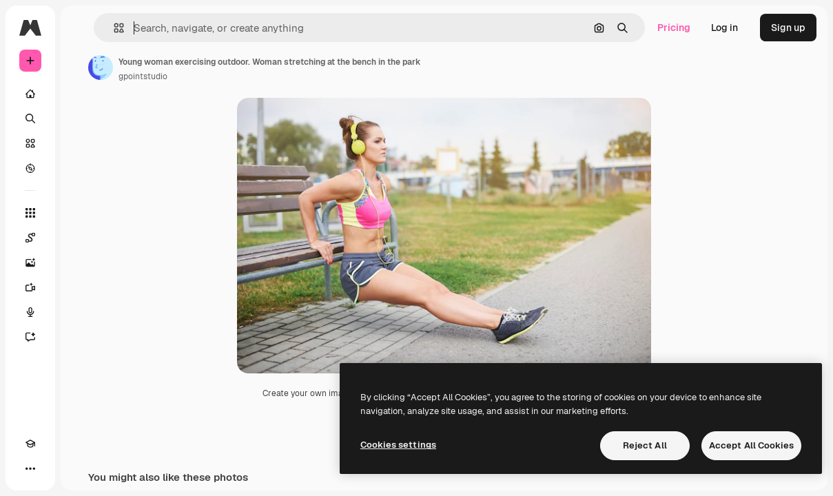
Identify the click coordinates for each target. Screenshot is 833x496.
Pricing (673, 27)
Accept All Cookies (751, 445)
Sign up (788, 27)
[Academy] (30, 444)
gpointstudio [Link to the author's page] (143, 76)
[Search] (30, 118)
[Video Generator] (30, 287)
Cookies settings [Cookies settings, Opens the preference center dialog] (398, 445)
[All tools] (30, 213)
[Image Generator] (30, 262)
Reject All (645, 445)
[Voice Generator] (30, 312)
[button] (113, 28)
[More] (30, 468)
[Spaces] (30, 238)
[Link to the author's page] (100, 67)
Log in (724, 27)
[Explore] (30, 168)
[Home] (30, 94)
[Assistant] (30, 337)
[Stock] (30, 143)
